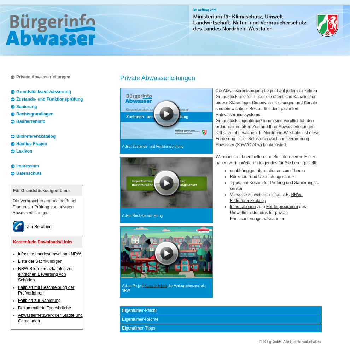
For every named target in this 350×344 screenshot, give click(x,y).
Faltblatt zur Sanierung (39, 300)
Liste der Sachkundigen (40, 261)
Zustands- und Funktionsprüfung (49, 99)
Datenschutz (28, 173)
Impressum (27, 166)
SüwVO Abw (249, 144)
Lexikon (24, 151)
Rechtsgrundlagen (34, 114)
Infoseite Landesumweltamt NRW (49, 253)
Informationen (243, 206)
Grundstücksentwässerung (43, 91)
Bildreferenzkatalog (36, 136)
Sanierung (26, 106)
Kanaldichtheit (156, 286)
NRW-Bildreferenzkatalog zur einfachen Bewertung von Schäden (45, 274)
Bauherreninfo (30, 121)
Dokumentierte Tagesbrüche (44, 308)
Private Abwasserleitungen (43, 77)
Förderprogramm (282, 206)
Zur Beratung (39, 226)
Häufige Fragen (31, 143)
